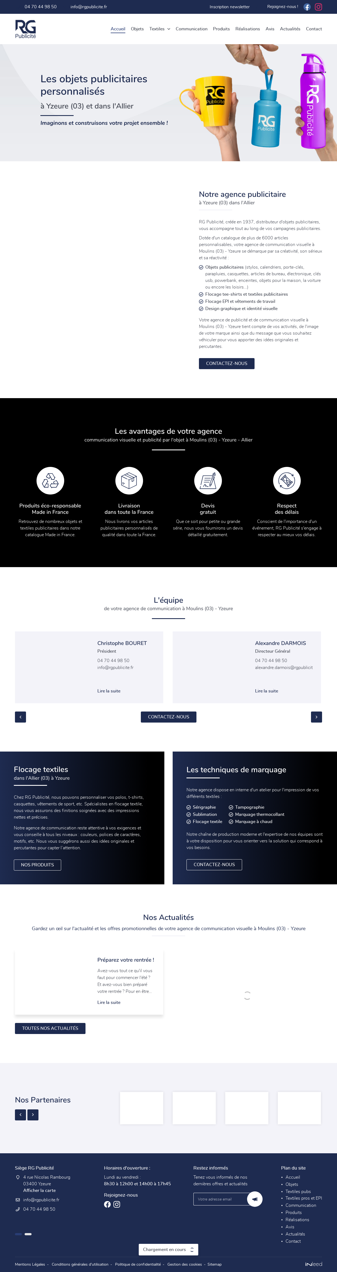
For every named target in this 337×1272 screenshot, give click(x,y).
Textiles (157, 29)
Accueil (118, 29)
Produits (221, 29)
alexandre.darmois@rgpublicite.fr (287, 667)
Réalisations (247, 29)
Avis (270, 29)
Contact (314, 29)
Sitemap (215, 1264)
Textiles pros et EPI (304, 1198)
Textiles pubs (298, 1191)
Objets (137, 29)
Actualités (290, 29)
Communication (192, 29)
